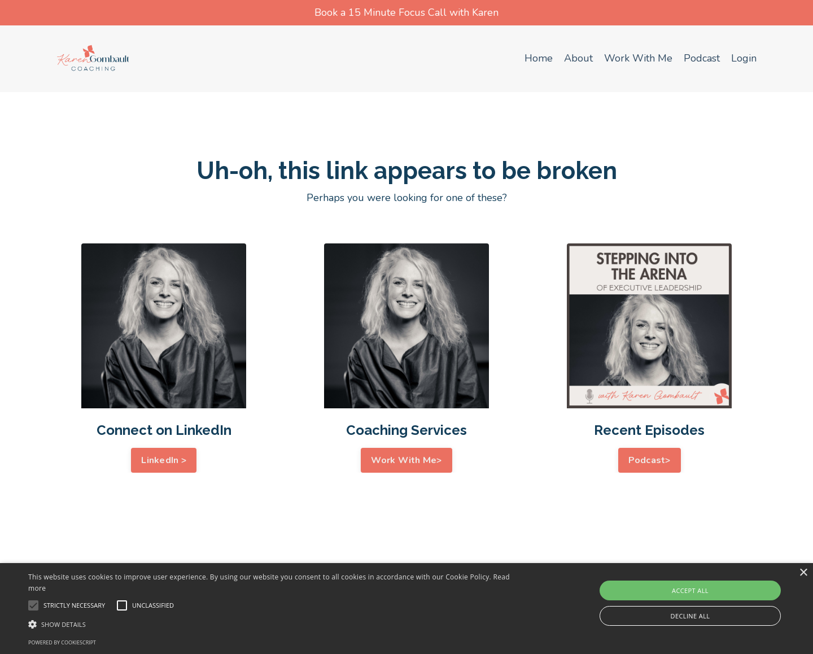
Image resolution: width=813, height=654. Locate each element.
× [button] (803, 573)
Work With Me (638, 58)
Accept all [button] (690, 590)
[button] (274, 624)
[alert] (406, 608)
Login (744, 58)
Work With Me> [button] (406, 460)
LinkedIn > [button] (163, 460)
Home (538, 58)
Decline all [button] (690, 616)
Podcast (702, 58)
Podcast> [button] (649, 460)
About (578, 58)
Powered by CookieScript (62, 642)
